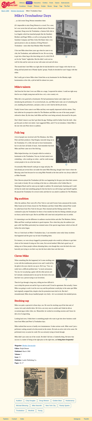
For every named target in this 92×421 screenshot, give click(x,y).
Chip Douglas (30, 401)
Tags (60, 6)
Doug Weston (44, 401)
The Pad (67, 6)
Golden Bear (57, 401)
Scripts (43, 6)
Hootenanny (70, 401)
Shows (50, 6)
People (30, 6)
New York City (51, 405)
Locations (22, 6)
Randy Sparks (64, 405)
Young (40, 410)
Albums (22, 3)
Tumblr (86, 419)
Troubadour (20, 410)
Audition (19, 401)
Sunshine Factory (9, 4)
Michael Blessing (22, 405)
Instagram (77, 419)
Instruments (65, 3)
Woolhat (31, 410)
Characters (37, 3)
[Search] (79, 4)
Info (66, 57)
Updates (5, 419)
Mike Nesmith (37, 405)
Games (57, 3)
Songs (55, 6)
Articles (29, 3)
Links (22, 419)
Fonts (51, 3)
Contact (14, 419)
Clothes (45, 3)
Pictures (36, 6)
